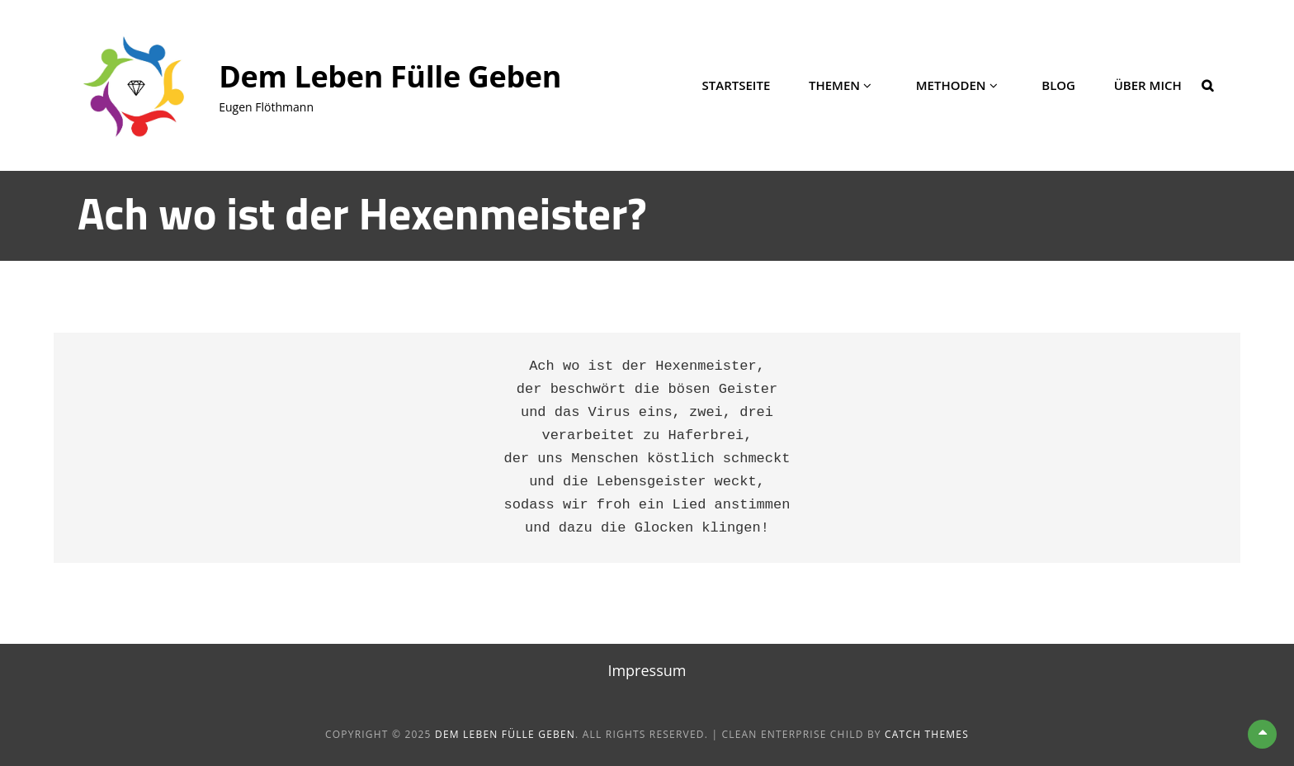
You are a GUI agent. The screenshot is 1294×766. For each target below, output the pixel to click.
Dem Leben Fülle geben (390, 76)
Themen (834, 85)
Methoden (951, 85)
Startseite (736, 85)
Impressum (646, 670)
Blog (1058, 85)
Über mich (1148, 85)
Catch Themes (927, 734)
